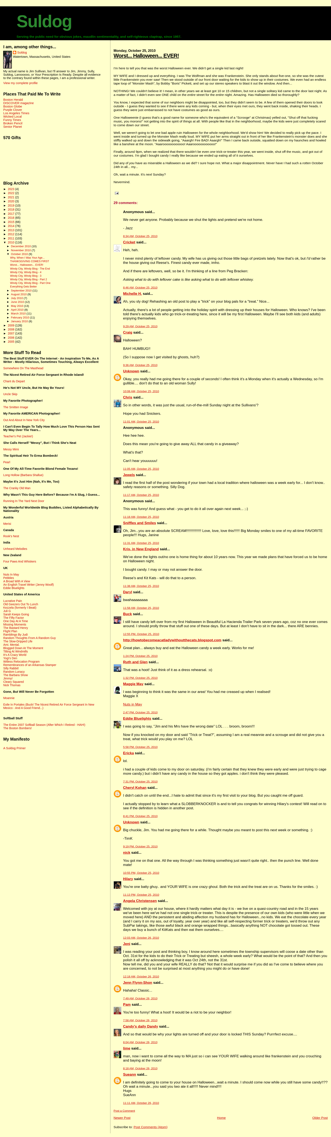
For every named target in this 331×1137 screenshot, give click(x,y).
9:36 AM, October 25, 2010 (140, 365)
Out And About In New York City (24, 420)
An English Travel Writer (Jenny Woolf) (28, 584)
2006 (11, 337)
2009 (11, 325)
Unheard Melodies (15, 548)
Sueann (129, 1075)
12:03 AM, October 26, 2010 (141, 937)
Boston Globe (12, 106)
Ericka (128, 753)
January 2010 (20, 321)
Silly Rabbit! (11, 668)
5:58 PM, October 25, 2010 (140, 747)
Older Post (320, 1118)
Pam (127, 1005)
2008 (11, 329)
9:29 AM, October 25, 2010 (140, 326)
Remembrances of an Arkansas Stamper (29, 665)
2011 (11, 238)
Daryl (127, 592)
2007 (11, 333)
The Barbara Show (15, 675)
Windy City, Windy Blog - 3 (25, 275)
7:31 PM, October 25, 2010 (140, 781)
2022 (11, 193)
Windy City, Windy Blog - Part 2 (28, 279)
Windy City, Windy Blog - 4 (25, 272)
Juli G (7, 611)
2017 (11, 213)
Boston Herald (13, 99)
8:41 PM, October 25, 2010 (140, 816)
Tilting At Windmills (15, 651)
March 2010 (19, 313)
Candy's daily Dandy (140, 1026)
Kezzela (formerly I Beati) (19, 607)
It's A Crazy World (14, 654)
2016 (11, 217)
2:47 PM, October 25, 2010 (140, 712)
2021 (11, 197)
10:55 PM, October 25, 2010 (141, 872)
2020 (11, 201)
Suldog (44, 21)
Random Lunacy (14, 671)
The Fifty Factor (13, 617)
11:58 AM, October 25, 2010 (141, 607)
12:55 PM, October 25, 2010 (141, 634)
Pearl (6, 462)
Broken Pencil (12, 123)
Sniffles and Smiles (139, 523)
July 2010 (17, 298)
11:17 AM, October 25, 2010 (141, 495)
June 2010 (18, 301)
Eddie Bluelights (137, 719)
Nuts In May (11, 574)
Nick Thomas (11, 685)
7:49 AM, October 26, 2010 (140, 998)
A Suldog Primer (14, 748)
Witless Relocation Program (21, 661)
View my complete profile (20, 83)
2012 (11, 234)
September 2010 (22, 290)
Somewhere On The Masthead (23, 368)
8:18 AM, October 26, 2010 (140, 1068)
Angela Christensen (140, 901)
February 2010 (20, 317)
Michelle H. (132, 294)
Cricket (129, 242)
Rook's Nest (11, 536)
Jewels (129, 475)
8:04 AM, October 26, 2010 (140, 1042)
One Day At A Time (15, 621)
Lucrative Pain (12, 601)
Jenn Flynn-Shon (137, 983)
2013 (11, 230)
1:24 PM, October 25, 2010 (140, 656)
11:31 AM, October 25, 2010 (141, 543)
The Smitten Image (15, 407)
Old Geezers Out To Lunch (20, 604)
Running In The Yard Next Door (23, 501)
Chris (127, 397)
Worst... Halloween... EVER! (146, 56)
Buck (127, 614)
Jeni (126, 944)
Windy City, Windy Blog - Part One (30, 283)
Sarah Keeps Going (16, 614)
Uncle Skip (10, 394)
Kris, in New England (141, 549)
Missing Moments (14, 624)
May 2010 (17, 305)
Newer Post (122, 1118)
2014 (11, 226)
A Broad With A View (16, 581)
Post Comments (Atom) (151, 1127)
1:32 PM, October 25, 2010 (140, 677)
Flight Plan (10, 631)
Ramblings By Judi (15, 634)
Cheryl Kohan (135, 788)
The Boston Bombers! (17, 728)
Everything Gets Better (23, 286)
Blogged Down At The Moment (23, 648)
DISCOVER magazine (18, 103)
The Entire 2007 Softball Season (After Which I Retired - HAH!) (44, 724)
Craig (127, 332)
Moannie (9, 698)
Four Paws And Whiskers (19, 561)
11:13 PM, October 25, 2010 (141, 894)
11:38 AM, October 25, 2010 (141, 586)
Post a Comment (124, 1110)
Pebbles (8, 578)
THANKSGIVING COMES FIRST (29, 261)
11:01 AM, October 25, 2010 (141, 421)
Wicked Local (12, 116)
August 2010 (19, 294)
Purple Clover (12, 109)
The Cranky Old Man (16, 488)
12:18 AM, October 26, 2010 (141, 976)
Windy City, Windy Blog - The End (30, 268)
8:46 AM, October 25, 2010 (140, 287)
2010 (11, 242)
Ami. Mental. (11, 644)
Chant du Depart (14, 381)
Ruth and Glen (135, 662)
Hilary (128, 879)
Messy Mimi (11, 449)
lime (126, 1048)
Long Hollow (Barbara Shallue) (23, 475)
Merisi (7, 523)
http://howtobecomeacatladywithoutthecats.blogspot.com (172, 640)
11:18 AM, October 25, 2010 (141, 516)
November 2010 (21, 250)
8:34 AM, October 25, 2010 (140, 236)
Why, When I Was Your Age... (27, 257)
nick (126, 853)
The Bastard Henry (15, 628)
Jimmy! (7, 678)
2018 (11, 209)
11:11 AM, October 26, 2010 (141, 1103)
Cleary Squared (13, 681)
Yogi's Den (10, 658)
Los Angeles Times (16, 113)
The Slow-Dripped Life (17, 641)
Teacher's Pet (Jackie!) (18, 436)
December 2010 (21, 246)
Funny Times (12, 120)
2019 (11, 205)
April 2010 (17, 309)
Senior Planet (12, 126)
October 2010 (20, 254)
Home (221, 1118)
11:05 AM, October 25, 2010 (141, 468)
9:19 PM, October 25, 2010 (140, 846)
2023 (11, 189)
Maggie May (133, 684)
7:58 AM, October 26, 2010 (140, 1020)
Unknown (131, 371)
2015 (11, 222)
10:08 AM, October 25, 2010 (141, 391)
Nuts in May (132, 704)
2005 (11, 341)
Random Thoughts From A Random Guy (29, 638)
